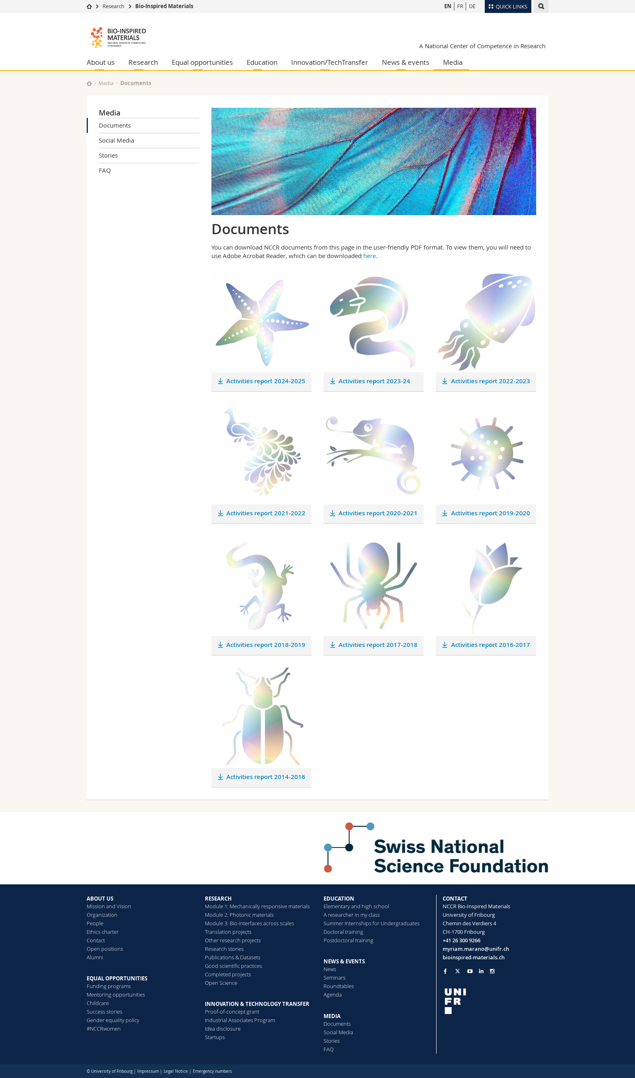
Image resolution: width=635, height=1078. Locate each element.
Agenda (333, 994)
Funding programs (109, 986)
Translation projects (228, 931)
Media (452, 62)
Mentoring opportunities (116, 994)
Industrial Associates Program (240, 1020)
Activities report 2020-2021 (378, 513)
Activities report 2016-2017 (490, 644)
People (95, 923)
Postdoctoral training (348, 940)
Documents (115, 125)
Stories (108, 155)
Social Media (116, 140)
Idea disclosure (223, 1028)
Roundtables (339, 986)
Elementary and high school (356, 906)
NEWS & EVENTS (344, 961)
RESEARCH (218, 898)
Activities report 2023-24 (374, 381)
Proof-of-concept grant (232, 1011)
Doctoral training (343, 931)
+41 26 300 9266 (461, 940)
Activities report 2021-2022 (265, 513)
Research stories (224, 948)
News (330, 969)
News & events (405, 62)
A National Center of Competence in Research (482, 46)
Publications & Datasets (232, 957)
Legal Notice (176, 1071)
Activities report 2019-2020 (490, 513)
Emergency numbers (212, 1071)
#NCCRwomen (104, 1028)
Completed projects (228, 974)
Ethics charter (103, 931)
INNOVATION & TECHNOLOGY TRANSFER (257, 1004)
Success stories (104, 1011)
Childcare (98, 1003)
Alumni (95, 957)
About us (101, 62)
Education (262, 62)
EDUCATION (339, 898)
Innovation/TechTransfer (329, 62)
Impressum (148, 1071)
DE (472, 6)
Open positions (105, 948)
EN (448, 6)
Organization (102, 914)
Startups (215, 1037)
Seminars (334, 977)
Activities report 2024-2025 (265, 381)
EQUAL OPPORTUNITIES (117, 978)
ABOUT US (100, 898)
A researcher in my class (352, 914)
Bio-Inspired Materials (164, 6)
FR (460, 6)
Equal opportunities (202, 62)
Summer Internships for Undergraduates (372, 923)
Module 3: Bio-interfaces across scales (249, 923)
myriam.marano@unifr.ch (476, 948)
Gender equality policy (113, 1020)
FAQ (105, 170)
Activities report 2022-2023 (490, 381)
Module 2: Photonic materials (239, 914)
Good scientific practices (233, 965)
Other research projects (233, 940)
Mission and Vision (109, 906)
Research (113, 6)
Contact (96, 940)
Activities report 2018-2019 (265, 644)
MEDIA (332, 1016)
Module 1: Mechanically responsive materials (257, 906)
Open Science (221, 982)
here (369, 256)
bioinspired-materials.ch (474, 957)
